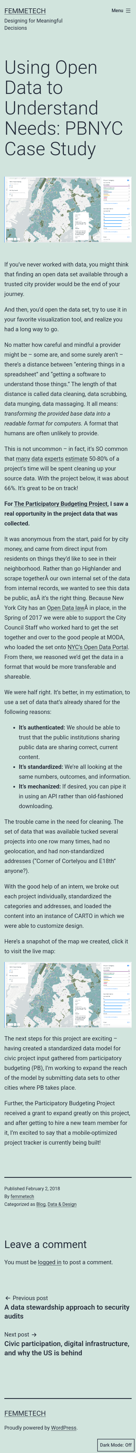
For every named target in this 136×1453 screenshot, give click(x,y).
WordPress (63, 1428)
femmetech (22, 1196)
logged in (49, 1262)
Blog (40, 1204)
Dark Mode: (116, 1445)
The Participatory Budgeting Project (60, 503)
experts (54, 458)
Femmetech (25, 11)
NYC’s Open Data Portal (97, 647)
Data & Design (62, 1204)
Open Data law (65, 607)
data (37, 458)
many (23, 458)
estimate (76, 458)
